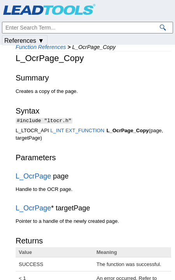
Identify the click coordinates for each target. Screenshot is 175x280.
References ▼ (24, 40)
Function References (41, 47)
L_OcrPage (33, 177)
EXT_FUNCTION (84, 131)
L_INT (57, 131)
